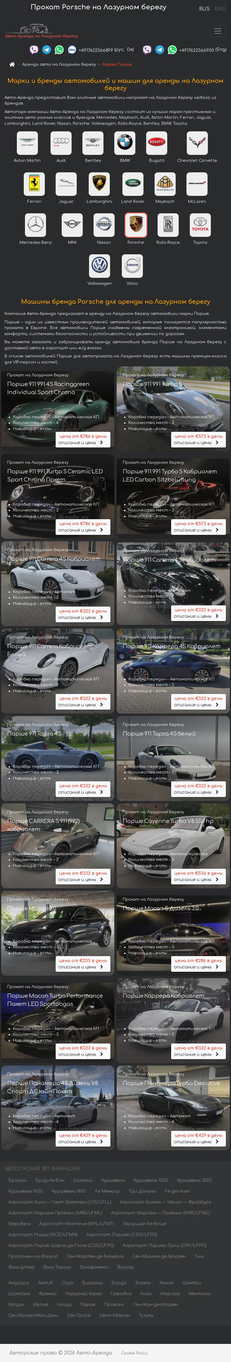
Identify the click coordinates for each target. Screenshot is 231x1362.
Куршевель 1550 (194, 1180)
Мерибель (19, 1224)
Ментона (200, 1294)
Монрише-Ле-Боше (144, 1224)
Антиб (45, 1283)
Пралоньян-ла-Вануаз (33, 1256)
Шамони (82, 1180)
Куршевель (113, 1180)
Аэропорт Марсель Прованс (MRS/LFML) (55, 1213)
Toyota (200, 242)
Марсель (170, 1294)
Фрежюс (47, 1294)
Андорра (18, 1283)
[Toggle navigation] (217, 31)
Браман (17, 1180)
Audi (61, 160)
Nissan (104, 242)
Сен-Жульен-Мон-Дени (33, 1315)
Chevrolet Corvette (197, 160)
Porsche (136, 242)
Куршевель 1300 (151, 1180)
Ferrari (34, 201)
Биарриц (92, 1283)
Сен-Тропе (79, 1315)
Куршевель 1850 (69, 1191)
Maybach (165, 201)
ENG (220, 9)
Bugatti (157, 160)
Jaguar (66, 201)
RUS (204, 9)
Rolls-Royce (168, 242)
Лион (146, 1294)
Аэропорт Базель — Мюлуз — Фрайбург (165, 1202)
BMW (125, 160)
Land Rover (133, 201)
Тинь (199, 1256)
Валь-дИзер (21, 1267)
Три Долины (142, 1191)
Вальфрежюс (94, 1267)
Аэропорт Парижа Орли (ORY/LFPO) (165, 1246)
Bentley (93, 160)
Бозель (143, 1283)
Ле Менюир (107, 1191)
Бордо (119, 1283)
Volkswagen (100, 283)
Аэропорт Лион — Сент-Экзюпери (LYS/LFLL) (59, 1202)
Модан (16, 1305)
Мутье (40, 1305)
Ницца (64, 1305)
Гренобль (120, 1294)
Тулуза (146, 1315)
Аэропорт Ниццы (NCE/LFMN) (43, 1235)
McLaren (197, 201)
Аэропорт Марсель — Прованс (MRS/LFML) (160, 1213)
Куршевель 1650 (25, 1191)
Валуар (125, 1267)
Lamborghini (99, 201)
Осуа (67, 1283)
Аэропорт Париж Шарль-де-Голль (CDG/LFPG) (61, 1246)
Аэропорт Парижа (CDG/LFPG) (121, 1235)
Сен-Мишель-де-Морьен (159, 1256)
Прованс (114, 1305)
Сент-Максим (114, 1315)
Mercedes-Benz (36, 242)
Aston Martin (27, 160)
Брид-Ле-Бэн (49, 1180)
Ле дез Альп (177, 1191)
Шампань (19, 1294)
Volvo (132, 283)
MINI (72, 242)
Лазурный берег (84, 1294)
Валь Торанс (57, 1267)
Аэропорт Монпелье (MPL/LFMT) (76, 1224)
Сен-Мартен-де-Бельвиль (95, 1256)
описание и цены (83, 439)
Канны (166, 1283)
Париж (88, 1305)
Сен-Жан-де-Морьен (155, 1305)
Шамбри (192, 1283)
